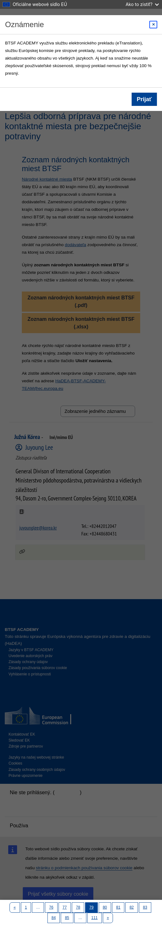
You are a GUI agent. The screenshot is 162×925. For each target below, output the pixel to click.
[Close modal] (153, 24)
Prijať (144, 99)
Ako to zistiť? (142, 4)
